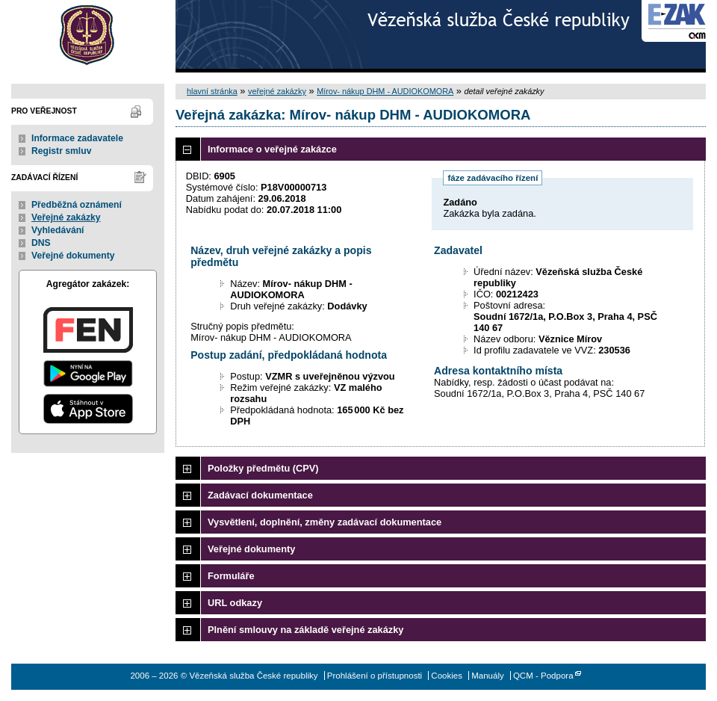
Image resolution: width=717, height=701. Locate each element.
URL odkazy (235, 602)
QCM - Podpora (543, 675)
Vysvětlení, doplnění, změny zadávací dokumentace (324, 522)
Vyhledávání (57, 230)
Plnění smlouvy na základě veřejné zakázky (305, 629)
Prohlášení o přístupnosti (374, 675)
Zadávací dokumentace (260, 495)
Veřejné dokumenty (72, 255)
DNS (41, 243)
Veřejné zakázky (66, 217)
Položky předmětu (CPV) (263, 468)
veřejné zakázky (277, 91)
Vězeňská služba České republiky (88, 36)
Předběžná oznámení (76, 205)
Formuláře (231, 575)
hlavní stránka (212, 91)
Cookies (446, 675)
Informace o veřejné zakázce (272, 149)
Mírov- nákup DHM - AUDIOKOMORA (385, 91)
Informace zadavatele (77, 138)
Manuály (487, 675)
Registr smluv (61, 151)
